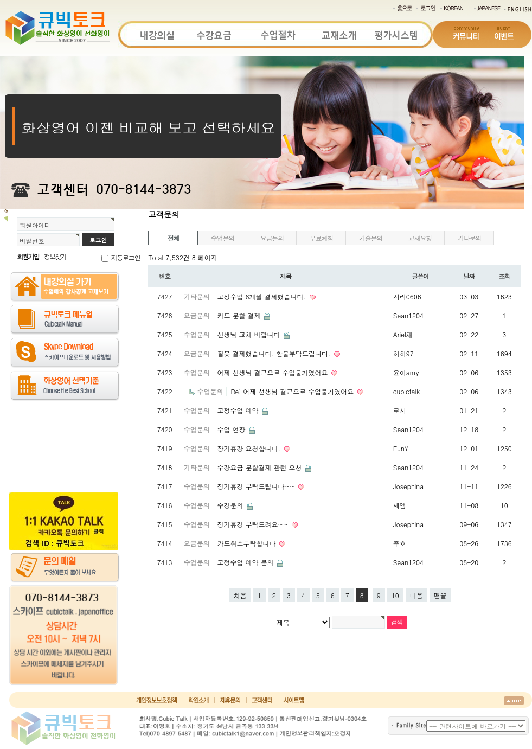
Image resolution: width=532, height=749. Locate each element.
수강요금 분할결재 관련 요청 (260, 467)
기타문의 (469, 237)
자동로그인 (125, 257)
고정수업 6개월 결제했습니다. (262, 296)
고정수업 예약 (238, 410)
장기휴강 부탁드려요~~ (253, 524)
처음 (240, 595)
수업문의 (222, 237)
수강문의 (231, 505)
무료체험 (321, 237)
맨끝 (440, 595)
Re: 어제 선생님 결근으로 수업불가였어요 (293, 391)
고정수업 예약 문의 (246, 562)
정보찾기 (55, 256)
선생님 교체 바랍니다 (249, 334)
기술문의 (370, 237)
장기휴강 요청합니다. (250, 448)
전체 (174, 237)
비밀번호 (32, 240)
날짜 (469, 276)
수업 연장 (232, 429)
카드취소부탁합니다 (247, 543)
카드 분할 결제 (239, 315)
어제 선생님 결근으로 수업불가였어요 (273, 372)
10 (395, 595)
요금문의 (272, 237)
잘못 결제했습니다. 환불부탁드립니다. (274, 353)
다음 (416, 595)
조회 (504, 276)
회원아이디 (35, 225)
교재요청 (420, 237)
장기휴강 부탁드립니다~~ (257, 486)
